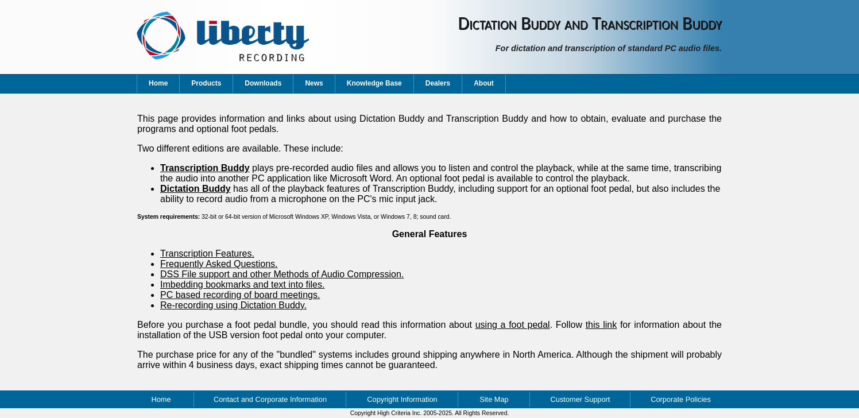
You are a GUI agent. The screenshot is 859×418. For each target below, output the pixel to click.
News (314, 83)
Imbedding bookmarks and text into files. (242, 284)
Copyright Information (402, 399)
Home (158, 83)
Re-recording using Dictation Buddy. (233, 305)
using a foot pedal (512, 325)
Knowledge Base (374, 83)
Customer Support (580, 399)
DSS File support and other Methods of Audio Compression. (282, 274)
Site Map (494, 399)
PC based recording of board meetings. (240, 295)
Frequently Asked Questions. (219, 264)
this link (601, 325)
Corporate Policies (681, 399)
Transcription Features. (207, 253)
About (484, 83)
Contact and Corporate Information (270, 399)
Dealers (437, 83)
